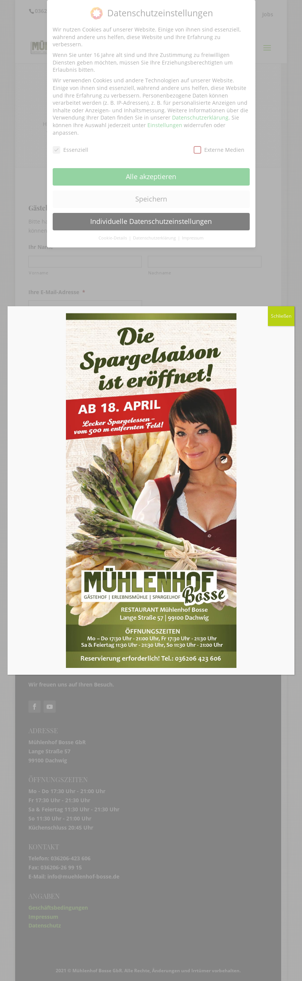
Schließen (281, 316)
